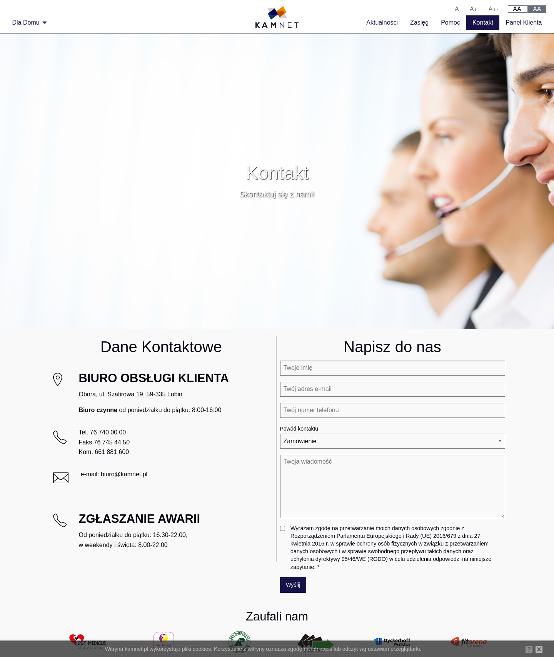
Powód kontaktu (299, 429)
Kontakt (482, 22)
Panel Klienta (524, 22)
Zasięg (419, 22)
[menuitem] (27, 22)
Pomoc (450, 22)
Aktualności (382, 22)
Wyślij (293, 585)
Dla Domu (26, 22)
